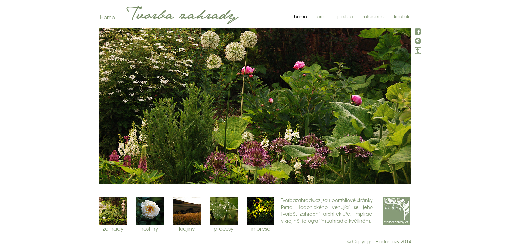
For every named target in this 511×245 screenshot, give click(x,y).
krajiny (187, 211)
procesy (224, 211)
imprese (260, 211)
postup (345, 16)
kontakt (402, 16)
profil (322, 16)
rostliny (150, 211)
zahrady (113, 211)
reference (373, 16)
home (300, 16)
